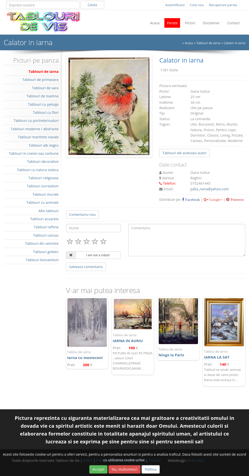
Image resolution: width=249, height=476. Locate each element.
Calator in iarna (234, 43)
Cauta (92, 4)
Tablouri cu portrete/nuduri (36, 120)
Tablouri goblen (46, 251)
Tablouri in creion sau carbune (33, 153)
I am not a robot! (98, 255)
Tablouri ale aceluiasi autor (184, 153)
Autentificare (175, 5)
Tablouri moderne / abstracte (35, 129)
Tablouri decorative (43, 161)
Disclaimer (211, 23)
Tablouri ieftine (46, 227)
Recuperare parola (223, 5)
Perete (172, 23)
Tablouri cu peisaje (43, 104)
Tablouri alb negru (44, 145)
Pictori (190, 23)
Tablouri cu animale (42, 202)
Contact (233, 23)
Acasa (155, 23)
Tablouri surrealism (43, 186)
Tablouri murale (46, 194)
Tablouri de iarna (208, 43)
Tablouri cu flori (46, 112)
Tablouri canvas (46, 235)
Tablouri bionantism (42, 259)
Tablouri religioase (43, 178)
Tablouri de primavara (40, 79)
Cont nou (197, 5)
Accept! (98, 469)
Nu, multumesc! (124, 469)
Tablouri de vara (45, 88)
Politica (151, 469)
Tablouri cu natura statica (38, 169)
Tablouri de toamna (42, 96)
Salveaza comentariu (86, 266)
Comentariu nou (82, 214)
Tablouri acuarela (44, 219)
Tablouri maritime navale (38, 137)
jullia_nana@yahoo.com (209, 189)
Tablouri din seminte (42, 243)
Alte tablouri (49, 210)
